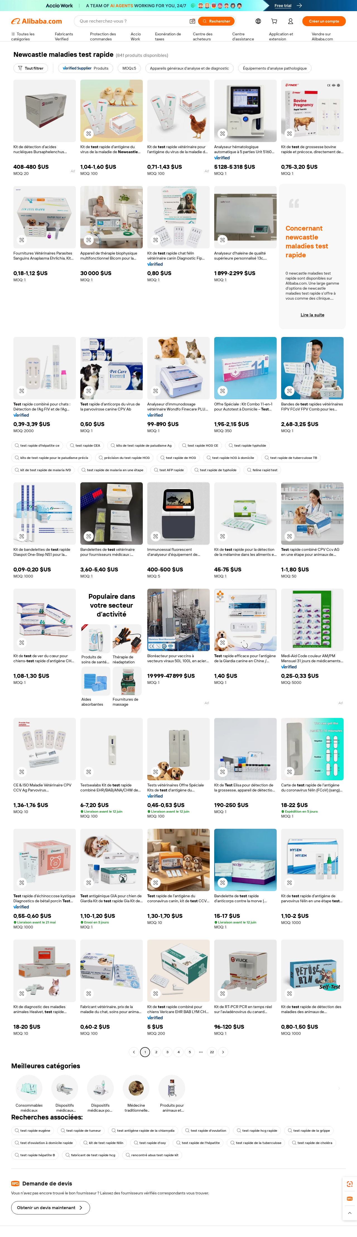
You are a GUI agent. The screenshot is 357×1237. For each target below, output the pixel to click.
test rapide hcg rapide (257, 1130)
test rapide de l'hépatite (198, 1143)
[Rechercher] (216, 21)
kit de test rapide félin (103, 1143)
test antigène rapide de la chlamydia (143, 1130)
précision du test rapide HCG (124, 458)
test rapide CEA (85, 445)
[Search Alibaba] (132, 21)
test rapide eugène (32, 1130)
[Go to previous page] (134, 1052)
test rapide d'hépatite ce (37, 445)
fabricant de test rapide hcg (90, 1155)
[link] (349, 1184)
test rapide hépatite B (35, 1155)
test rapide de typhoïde (215, 470)
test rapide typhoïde (247, 445)
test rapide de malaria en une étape (112, 470)
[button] (192, 21)
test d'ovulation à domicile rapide (44, 1143)
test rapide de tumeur (81, 1130)
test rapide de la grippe (309, 1130)
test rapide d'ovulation (205, 1130)
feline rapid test (262, 470)
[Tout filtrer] (30, 68)
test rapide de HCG (178, 458)
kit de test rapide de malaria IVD (43, 470)
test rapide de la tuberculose (255, 1143)
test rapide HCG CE (200, 445)
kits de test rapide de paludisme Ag (141, 445)
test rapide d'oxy (150, 1143)
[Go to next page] (223, 1052)
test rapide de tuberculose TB (291, 458)
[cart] (275, 22)
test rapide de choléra (312, 1143)
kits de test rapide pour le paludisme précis (51, 458)
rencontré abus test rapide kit (152, 1155)
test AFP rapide (169, 470)
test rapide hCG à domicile (230, 458)
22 (212, 1052)
